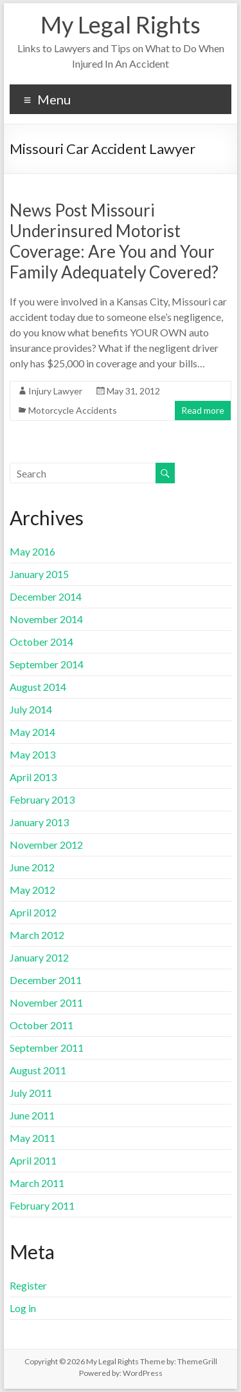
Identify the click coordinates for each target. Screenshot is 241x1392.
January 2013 (39, 822)
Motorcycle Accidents (72, 410)
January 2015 (39, 574)
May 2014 (32, 732)
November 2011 (46, 1002)
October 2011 (41, 1025)
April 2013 (33, 777)
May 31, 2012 (133, 390)
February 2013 (42, 799)
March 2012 (37, 935)
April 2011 (33, 1160)
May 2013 (32, 754)
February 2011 (42, 1205)
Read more (202, 410)
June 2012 (32, 867)
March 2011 (37, 1183)
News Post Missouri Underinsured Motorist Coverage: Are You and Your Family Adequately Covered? (114, 241)
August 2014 (38, 687)
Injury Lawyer (55, 390)
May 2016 (32, 551)
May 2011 (32, 1138)
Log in (23, 1308)
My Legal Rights (120, 24)
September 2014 (47, 664)
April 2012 (33, 912)
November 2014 (46, 619)
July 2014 (31, 709)
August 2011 (38, 1070)
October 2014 (41, 641)
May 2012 (32, 890)
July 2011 (31, 1093)
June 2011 (32, 1115)
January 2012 (39, 957)
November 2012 (46, 844)
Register (28, 1285)
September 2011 (47, 1047)
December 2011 (46, 980)
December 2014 (46, 596)
